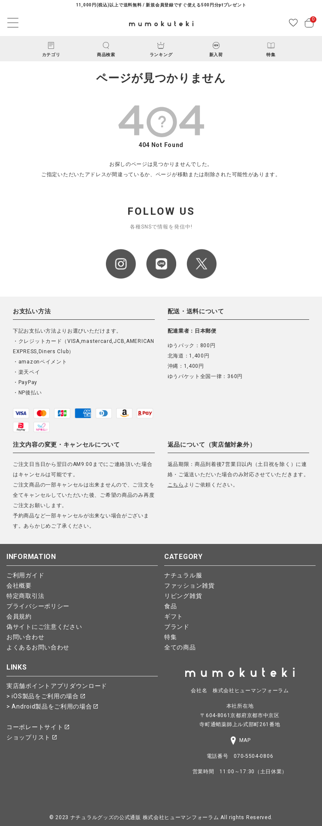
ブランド (177, 626)
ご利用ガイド (25, 575)
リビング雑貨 (183, 595)
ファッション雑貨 (189, 585)
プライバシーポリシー (37, 606)
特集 (170, 637)
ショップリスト (31, 737)
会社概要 (19, 585)
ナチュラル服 (183, 575)
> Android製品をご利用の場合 (52, 706)
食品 (170, 606)
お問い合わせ (25, 637)
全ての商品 (180, 647)
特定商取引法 (25, 595)
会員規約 (19, 616)
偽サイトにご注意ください (44, 626)
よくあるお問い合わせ (37, 647)
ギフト (173, 616)
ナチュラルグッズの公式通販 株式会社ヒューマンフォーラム (144, 817)
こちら (176, 485)
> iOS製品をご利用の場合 (45, 696)
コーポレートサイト (37, 727)
